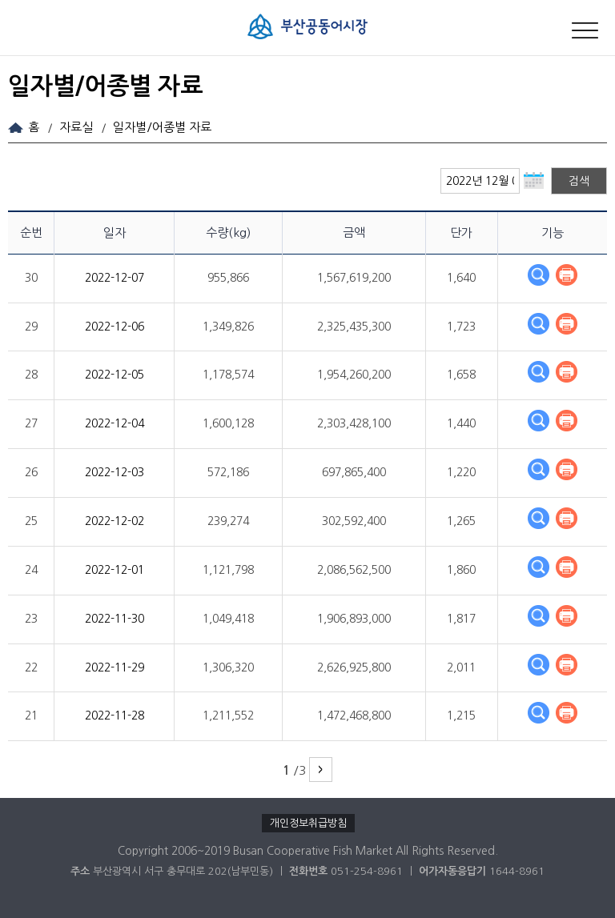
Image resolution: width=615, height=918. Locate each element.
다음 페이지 (320, 769)
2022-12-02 (114, 521)
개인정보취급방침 (308, 823)
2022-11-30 (114, 618)
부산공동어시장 (307, 33)
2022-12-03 (114, 472)
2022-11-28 (114, 715)
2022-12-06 (114, 326)
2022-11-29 (114, 667)
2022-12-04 (114, 423)
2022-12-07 (114, 277)
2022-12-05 (114, 374)
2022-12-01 (114, 569)
